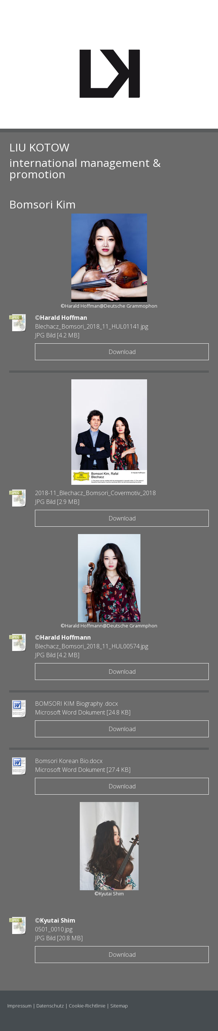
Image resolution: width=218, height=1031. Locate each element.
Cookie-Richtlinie (87, 1005)
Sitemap (119, 1005)
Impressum (19, 1005)
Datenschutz (50, 1005)
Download (122, 352)
